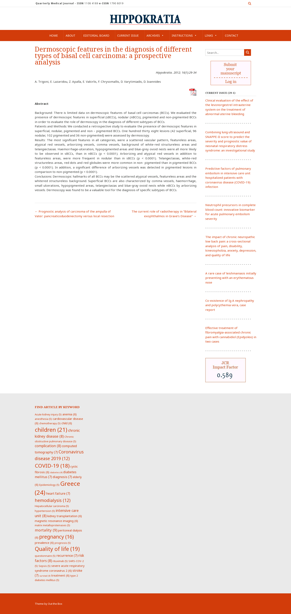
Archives (155, 35)
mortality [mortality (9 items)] (46, 529)
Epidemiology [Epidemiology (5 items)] (49, 485)
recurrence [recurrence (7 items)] (67, 555)
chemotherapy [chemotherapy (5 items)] (50, 423)
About (70, 35)
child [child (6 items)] (66, 423)
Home (53, 35)
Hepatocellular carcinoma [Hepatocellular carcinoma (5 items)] (52, 506)
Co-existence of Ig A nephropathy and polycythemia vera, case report (229, 305)
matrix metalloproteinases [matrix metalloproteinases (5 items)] (52, 525)
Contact (231, 35)
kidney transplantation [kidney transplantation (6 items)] (64, 516)
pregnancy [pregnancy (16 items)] (56, 536)
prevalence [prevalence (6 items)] (44, 543)
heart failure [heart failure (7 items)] (58, 493)
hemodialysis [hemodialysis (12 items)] (53, 500)
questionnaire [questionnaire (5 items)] (45, 556)
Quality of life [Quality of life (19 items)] (57, 549)
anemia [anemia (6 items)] (69, 414)
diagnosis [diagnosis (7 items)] (62, 477)
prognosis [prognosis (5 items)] (63, 543)
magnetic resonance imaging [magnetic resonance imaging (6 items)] (56, 521)
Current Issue (128, 35)
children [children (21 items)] (51, 429)
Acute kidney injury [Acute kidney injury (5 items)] (48, 414)
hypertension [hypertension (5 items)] (45, 511)
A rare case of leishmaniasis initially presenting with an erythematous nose (230, 277)
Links (211, 35)
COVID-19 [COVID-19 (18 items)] (52, 465)
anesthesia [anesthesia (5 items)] (43, 419)
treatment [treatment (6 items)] (60, 575)
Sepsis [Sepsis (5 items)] (45, 566)
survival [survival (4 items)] (44, 575)
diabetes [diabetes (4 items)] (56, 472)
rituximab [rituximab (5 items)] (60, 561)
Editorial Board (96, 35)
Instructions (184, 35)
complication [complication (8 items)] (48, 445)
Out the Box (55, 604)
